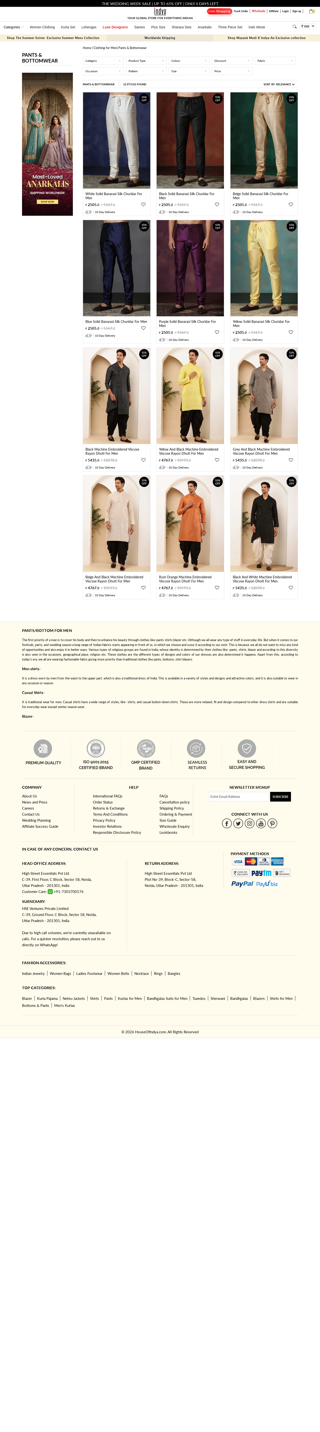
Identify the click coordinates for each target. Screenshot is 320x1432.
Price (232, 71)
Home (87, 48)
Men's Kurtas (64, 1005)
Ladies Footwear (89, 973)
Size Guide (168, 820)
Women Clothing (42, 27)
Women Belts (118, 973)
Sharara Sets (181, 27)
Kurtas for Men (130, 998)
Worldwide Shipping (160, 38)
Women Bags (60, 973)
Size (189, 71)
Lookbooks (168, 832)
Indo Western (259, 27)
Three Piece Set (230, 27)
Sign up (296, 11)
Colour (189, 61)
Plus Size (158, 27)
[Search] (295, 26)
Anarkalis (205, 27)
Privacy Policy (104, 820)
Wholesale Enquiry (175, 826)
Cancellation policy (175, 802)
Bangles (174, 973)
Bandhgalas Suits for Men (167, 998)
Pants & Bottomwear (98, 84)
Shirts (94, 998)
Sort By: (279, 84)
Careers (28, 808)
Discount (232, 61)
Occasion (103, 71)
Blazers (259, 998)
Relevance (283, 84)
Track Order (241, 11)
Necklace (141, 973)
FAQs (164, 796)
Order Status (103, 802)
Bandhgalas (239, 998)
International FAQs (107, 796)
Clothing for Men (105, 48)
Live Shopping (219, 11)
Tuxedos (199, 998)
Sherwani (218, 998)
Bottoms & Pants (35, 1005)
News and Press (34, 802)
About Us (29, 796)
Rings (158, 973)
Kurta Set (68, 27)
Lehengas (89, 27)
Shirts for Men (281, 998)
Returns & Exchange (109, 808)
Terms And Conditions (110, 814)
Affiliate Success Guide (40, 826)
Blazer (27, 998)
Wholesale (258, 11)
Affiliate (274, 11)
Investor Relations (107, 826)
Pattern (146, 71)
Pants (108, 998)
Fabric (275, 61)
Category (103, 61)
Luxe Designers (115, 27)
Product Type (146, 61)
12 (134, 84)
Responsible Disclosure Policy (117, 832)
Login (285, 11)
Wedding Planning (36, 820)
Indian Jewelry (33, 973)
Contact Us (31, 814)
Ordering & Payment (176, 814)
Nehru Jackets (74, 998)
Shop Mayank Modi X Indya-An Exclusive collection (267, 38)
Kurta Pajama (47, 998)
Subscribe (281, 797)
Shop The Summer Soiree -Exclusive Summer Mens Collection (53, 38)
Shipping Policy (172, 808)
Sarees (139, 27)
